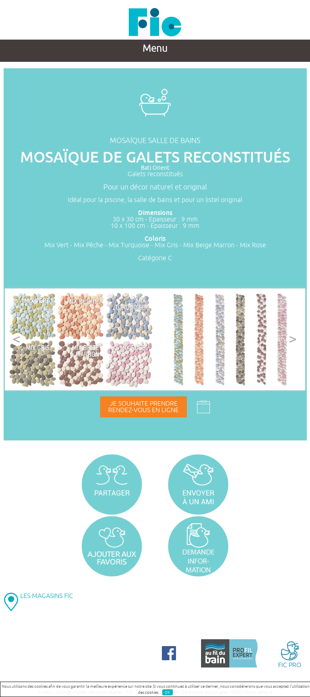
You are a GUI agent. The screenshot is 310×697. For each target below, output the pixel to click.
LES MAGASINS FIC (46, 596)
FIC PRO (289, 654)
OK (167, 692)
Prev (17, 339)
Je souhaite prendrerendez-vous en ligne (143, 407)
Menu (155, 48)
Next (292, 339)
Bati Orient (155, 167)
